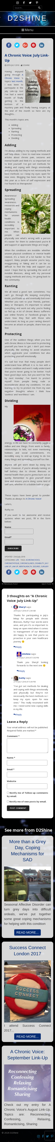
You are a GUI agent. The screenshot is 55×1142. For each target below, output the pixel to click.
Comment (13, 736)
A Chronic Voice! (33, 498)
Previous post (11, 584)
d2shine (25, 65)
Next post (46, 584)
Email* (19, 540)
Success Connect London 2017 (27, 950)
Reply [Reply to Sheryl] (19, 646)
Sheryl (22, 606)
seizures (36, 566)
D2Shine (27, 18)
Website (11, 781)
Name (19, 530)
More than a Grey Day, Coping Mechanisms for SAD (27, 850)
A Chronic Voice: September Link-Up (27, 1054)
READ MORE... (27, 932)
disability (39, 563)
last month (17, 81)
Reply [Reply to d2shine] (22, 670)
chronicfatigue (12, 563)
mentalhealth (25, 566)
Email (10, 769)
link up (15, 566)
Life (17, 560)
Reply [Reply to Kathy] (19, 714)
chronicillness (27, 563)
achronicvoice (33, 560)
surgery (45, 566)
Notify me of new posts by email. (27, 801)
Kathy (22, 677)
